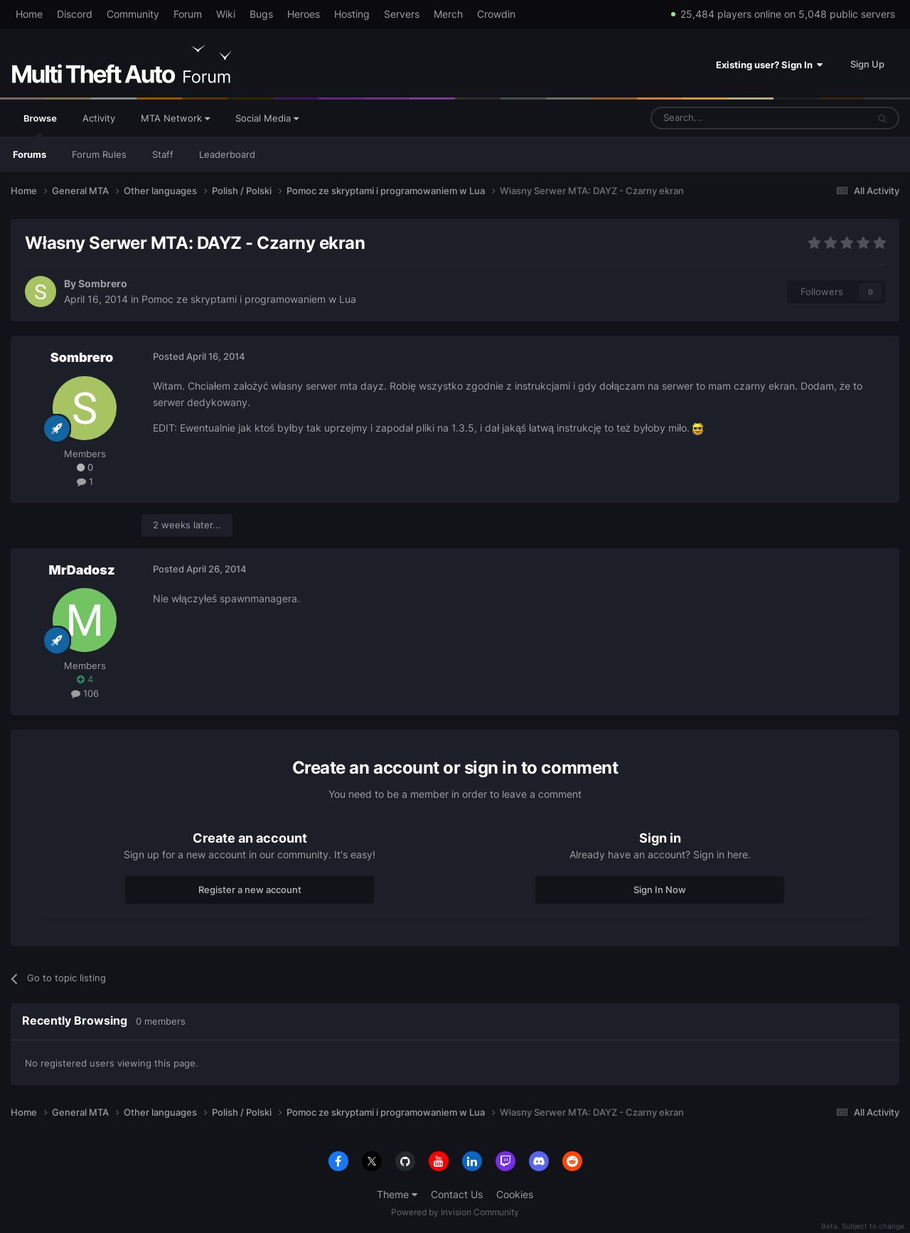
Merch (448, 14)
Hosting (352, 14)
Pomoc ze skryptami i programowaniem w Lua (248, 299)
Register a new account (249, 889)
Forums (29, 154)
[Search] (725, 118)
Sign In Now (659, 889)
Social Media (267, 118)
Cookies (514, 1194)
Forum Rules (99, 154)
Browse (40, 124)
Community (133, 14)
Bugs (261, 14)
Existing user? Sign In (769, 64)
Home (29, 14)
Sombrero (102, 283)
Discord (74, 14)
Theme (397, 1194)
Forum (187, 14)
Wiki (225, 14)
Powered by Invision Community (455, 1212)
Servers (401, 14)
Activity (98, 118)
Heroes (303, 14)
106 (85, 693)
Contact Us (457, 1194)
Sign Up (867, 64)
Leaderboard (227, 154)
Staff (162, 154)
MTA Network (175, 118)
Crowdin (496, 14)
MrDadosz (81, 569)
